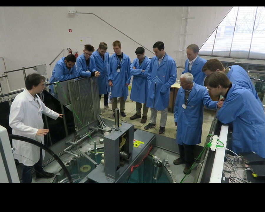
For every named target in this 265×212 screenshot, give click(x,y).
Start (42, 3)
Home (233, 3)
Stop (51, 3)
